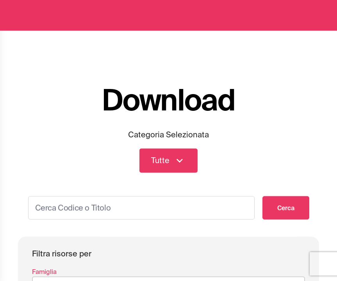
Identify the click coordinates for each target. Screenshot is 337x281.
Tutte (168, 161)
